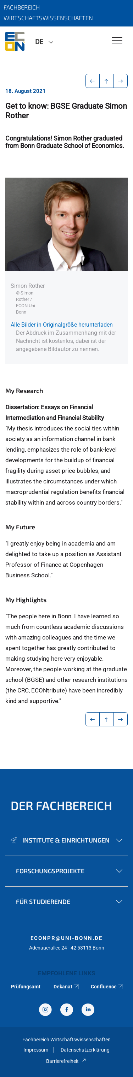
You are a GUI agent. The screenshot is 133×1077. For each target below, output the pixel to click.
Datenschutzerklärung (85, 1050)
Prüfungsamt (25, 986)
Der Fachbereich (61, 805)
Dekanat (67, 986)
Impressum (35, 1050)
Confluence (107, 986)
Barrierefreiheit (66, 1061)
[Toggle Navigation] (117, 41)
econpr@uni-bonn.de (66, 938)
